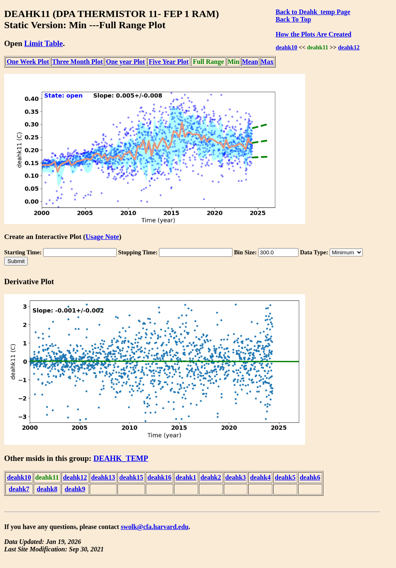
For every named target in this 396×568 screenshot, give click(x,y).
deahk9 (75, 488)
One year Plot (125, 61)
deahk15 (131, 477)
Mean (250, 61)
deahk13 (103, 477)
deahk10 (286, 47)
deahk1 (186, 477)
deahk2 (210, 477)
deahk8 (47, 488)
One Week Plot (28, 61)
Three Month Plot (77, 61)
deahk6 (310, 477)
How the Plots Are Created (313, 34)
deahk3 (235, 477)
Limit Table (43, 43)
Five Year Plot (168, 61)
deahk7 (19, 488)
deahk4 (260, 477)
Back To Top (293, 19)
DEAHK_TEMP (120, 458)
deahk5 (285, 477)
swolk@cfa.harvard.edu (154, 526)
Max (267, 61)
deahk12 (348, 47)
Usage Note (102, 237)
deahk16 (159, 477)
